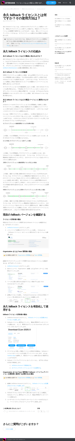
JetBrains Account (13, 227)
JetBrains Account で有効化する (21, 365)
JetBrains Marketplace (10, 68)
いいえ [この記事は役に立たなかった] (7, 411)
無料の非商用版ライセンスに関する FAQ (63, 40)
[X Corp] (41, 411)
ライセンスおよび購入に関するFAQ (11, 8)
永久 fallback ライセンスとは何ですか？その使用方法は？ (63, 52)
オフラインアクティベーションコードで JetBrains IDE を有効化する (63, 74)
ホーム (8, 2)
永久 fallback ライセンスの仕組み (62, 18)
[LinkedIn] (44, 411)
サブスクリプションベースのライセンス (63, 44)
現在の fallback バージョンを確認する (63, 21)
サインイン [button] (65, 2)
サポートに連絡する (51, 2)
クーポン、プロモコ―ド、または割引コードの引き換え (63, 82)
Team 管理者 (38, 255)
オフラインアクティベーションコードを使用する (26, 368)
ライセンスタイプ (41, 8)
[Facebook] (38, 411)
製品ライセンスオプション (28, 8)
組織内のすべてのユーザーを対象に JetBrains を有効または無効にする (63, 78)
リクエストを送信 (9, 429)
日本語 (59, 2)
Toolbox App (11, 355)
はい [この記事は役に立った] (4, 411)
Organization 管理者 (24, 255)
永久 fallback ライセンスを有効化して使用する (63, 25)
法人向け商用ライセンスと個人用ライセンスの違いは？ (63, 48)
